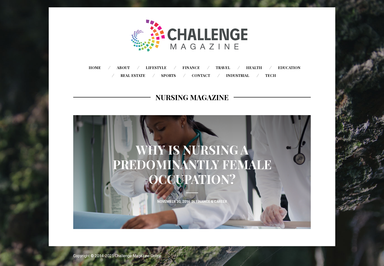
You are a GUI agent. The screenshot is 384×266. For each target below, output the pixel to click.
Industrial (237, 75)
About (123, 67)
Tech (270, 75)
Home (95, 67)
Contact (201, 75)
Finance (191, 67)
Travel (223, 67)
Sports (168, 75)
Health (254, 67)
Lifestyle (156, 67)
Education (289, 67)
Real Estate (132, 75)
